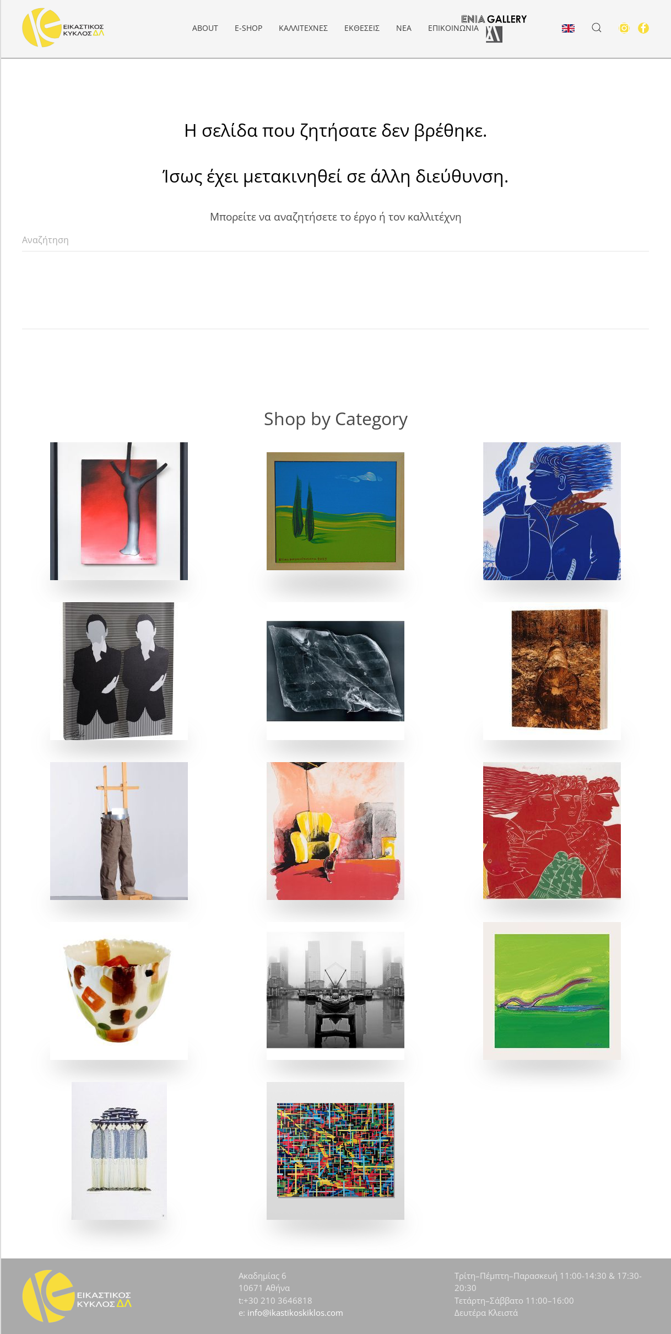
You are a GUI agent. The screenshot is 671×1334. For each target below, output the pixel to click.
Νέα (404, 28)
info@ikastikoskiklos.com (295, 1312)
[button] (596, 27)
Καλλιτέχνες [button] (303, 28)
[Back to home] (63, 27)
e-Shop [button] (248, 28)
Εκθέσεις (362, 28)
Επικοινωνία (453, 28)
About (205, 28)
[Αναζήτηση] (335, 240)
